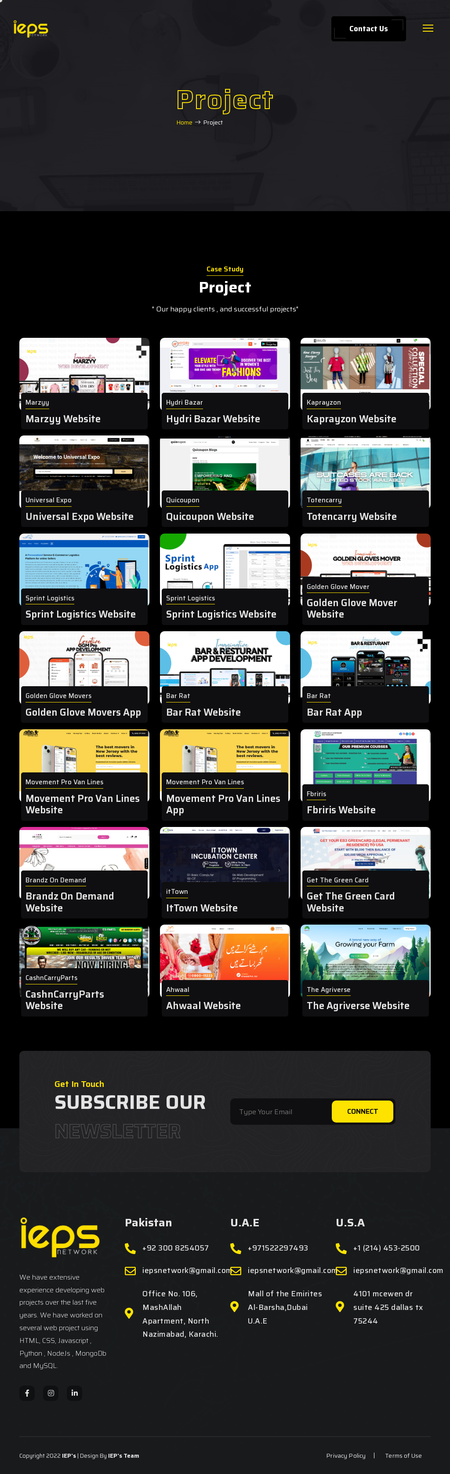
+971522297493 (278, 1248)
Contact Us (368, 28)
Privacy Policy (346, 1455)
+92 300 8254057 (175, 1248)
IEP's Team (123, 1455)
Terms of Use (403, 1455)
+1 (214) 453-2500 (386, 1248)
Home (184, 122)
